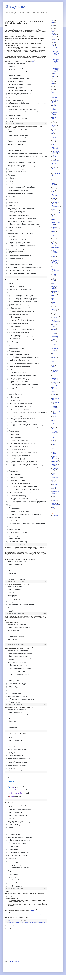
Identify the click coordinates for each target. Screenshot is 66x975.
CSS (53, 187)
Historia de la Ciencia (56, 277)
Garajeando (16, 6)
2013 (53, 86)
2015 (53, 83)
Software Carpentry (55, 455)
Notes (53, 361)
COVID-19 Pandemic (56, 180)
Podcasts (53, 399)
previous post (10, 27)
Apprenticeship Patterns (55, 114)
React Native (54, 426)
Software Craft (54, 456)
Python (53, 419)
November (55, 36)
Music (53, 353)
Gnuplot (53, 265)
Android (53, 106)
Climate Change (55, 148)
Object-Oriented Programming (55, 371)
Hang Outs (54, 274)
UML (53, 496)
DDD (53, 201)
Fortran (53, 248)
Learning (53, 307)
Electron (53, 224)
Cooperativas (54, 178)
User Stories (54, 500)
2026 (53, 20)
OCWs (53, 374)
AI (52, 104)
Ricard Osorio (37, 914)
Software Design (55, 460)
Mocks (53, 343)
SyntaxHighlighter (55, 476)
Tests (40, 922)
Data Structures (55, 196)
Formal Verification (55, 247)
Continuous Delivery (55, 168)
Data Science (54, 195)
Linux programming (55, 316)
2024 (53, 23)
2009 (53, 92)
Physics (53, 397)
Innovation (54, 288)
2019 (53, 31)
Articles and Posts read (56, 120)
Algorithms (54, 105)
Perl (53, 387)
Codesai (53, 159)
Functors (53, 256)
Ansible (53, 109)
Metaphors (54, 334)
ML (52, 340)
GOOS (53, 269)
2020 (53, 30)
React (53, 424)
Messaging (54, 333)
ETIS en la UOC (55, 232)
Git (52, 259)
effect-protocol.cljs (9, 772)
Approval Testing (55, 116)
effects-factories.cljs (10, 799)
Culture (53, 191)
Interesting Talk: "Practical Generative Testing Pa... (56, 70)
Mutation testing (55, 354)
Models (53, 344)
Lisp (53, 318)
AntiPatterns (54, 112)
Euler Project (54, 234)
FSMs (53, 250)
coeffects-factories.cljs (10, 644)
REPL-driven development (54, 432)
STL (53, 470)
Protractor (54, 413)
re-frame (32, 910)
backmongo (54, 125)
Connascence (54, 167)
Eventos (53, 235)
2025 (53, 22)
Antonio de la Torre (9, 916)
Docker (53, 209)
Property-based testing (56, 411)
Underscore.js (54, 497)
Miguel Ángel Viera (22, 916)
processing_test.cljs (10, 888)
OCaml (53, 372)
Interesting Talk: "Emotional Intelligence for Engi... (56, 61)
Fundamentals (54, 257)
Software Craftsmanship (54, 458)
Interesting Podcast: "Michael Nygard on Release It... (56, 57)
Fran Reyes (15, 916)
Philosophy (54, 394)
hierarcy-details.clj (9, 123)
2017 (53, 80)
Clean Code (54, 147)
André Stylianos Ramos (29, 914)
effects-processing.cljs (10, 730)
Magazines (54, 324)
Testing (53, 488)
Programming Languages (54, 409)
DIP (53, 205)
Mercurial (53, 332)
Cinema (53, 143)
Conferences (54, 166)
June (54, 44)
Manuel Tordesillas (31, 916)
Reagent (53, 428)
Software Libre (54, 462)
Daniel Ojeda (21, 914)
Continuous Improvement (54, 172)
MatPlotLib (54, 328)
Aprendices (54, 117)
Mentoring (54, 330)
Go (52, 266)
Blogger (53, 132)
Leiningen (54, 310)
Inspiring (53, 290)
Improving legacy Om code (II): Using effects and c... (56, 48)
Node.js (53, 358)
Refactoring (37, 922)
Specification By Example (55, 469)
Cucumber (54, 188)
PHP (53, 395)
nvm (53, 366)
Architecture (54, 118)
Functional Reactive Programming (55, 254)
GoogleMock (54, 267)
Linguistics (54, 313)
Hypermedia (54, 282)
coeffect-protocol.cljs (10, 613)
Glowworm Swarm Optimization (55, 263)
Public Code (54, 416)
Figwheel (53, 243)
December (55, 34)
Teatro (53, 483)
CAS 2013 (54, 140)
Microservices (54, 337)
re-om (53, 423)
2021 (53, 28)
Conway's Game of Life (56, 175)
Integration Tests (55, 291)
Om (34, 922)
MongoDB (54, 350)
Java (53, 292)
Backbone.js (54, 123)
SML (53, 452)
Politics (53, 401)
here (33, 61)
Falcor (53, 242)
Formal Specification (56, 245)
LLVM (53, 320)
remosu (55, 517)
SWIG (53, 474)
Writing (53, 507)
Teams (53, 481)
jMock (53, 296)
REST (53, 436)
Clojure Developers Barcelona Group (55, 152)
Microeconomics (55, 336)
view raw (44, 123)
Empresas (54, 227)
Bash (53, 126)
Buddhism (54, 137)
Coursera (53, 179)
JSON (53, 299)
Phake (53, 392)
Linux (53, 314)
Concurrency (54, 164)
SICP (53, 447)
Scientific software (55, 443)
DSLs (53, 214)
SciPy (53, 444)
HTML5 (53, 280)
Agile (53, 99)
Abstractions (54, 97)
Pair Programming (55, 382)
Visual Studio (54, 503)
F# (52, 241)
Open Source (54, 378)
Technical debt (54, 484)
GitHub (21, 123)
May (54, 45)
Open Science (54, 376)
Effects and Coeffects (19, 922)
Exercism (53, 239)
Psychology (54, 415)
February (55, 76)
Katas (53, 303)
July (54, 42)
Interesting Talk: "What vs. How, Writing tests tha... (56, 65)
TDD (53, 480)
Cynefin (53, 192)
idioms (53, 283)
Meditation (54, 329)
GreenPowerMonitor (55, 270)
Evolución (54, 236)
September (55, 39)
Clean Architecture (55, 145)
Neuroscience (54, 357)
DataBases (54, 198)
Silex (53, 448)
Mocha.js (53, 341)
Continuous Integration (56, 173)
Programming (54, 407)
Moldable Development (56, 345)
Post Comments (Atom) (14, 961)
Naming (53, 356)
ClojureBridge (54, 153)
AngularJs (54, 108)
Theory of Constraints (56, 491)
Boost (53, 136)
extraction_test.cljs (10, 704)
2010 (53, 91)
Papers (53, 383)
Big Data (53, 130)
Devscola (53, 203)
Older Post (45, 959)
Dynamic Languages (56, 215)
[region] (26, 92)
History (53, 279)
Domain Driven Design (56, 212)
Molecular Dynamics (55, 348)
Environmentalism (55, 230)
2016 (53, 81)
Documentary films (55, 210)
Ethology (53, 231)
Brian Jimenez (56, 513)
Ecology (53, 219)
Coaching (54, 156)
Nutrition (53, 365)
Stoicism (53, 472)
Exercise (53, 238)
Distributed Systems (55, 206)
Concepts (54, 163)
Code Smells (54, 157)
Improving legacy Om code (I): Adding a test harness (56, 53)
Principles (54, 406)
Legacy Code (31, 922)
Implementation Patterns (55, 287)
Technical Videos (55, 485)
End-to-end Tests (25, 922)
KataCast (53, 302)
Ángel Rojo (42, 914)
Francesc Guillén (15, 914)
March (54, 74)
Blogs (53, 133)
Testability (54, 487)
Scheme (53, 440)
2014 (53, 84)
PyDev (53, 417)
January (55, 78)
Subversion (54, 473)
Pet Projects (54, 390)
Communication (55, 160)
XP (52, 508)
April (54, 73)
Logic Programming (55, 321)
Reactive (53, 427)
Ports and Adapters (55, 402)
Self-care (53, 445)
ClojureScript (13, 922)
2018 (53, 33)
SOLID (53, 465)
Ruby (53, 437)
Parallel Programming (56, 385)
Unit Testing (43, 922)
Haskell (53, 275)
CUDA (53, 190)
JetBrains (54, 295)
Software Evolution (55, 461)
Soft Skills (54, 453)
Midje (53, 339)
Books (53, 134)
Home (26, 959)
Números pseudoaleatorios (55, 363)
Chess (53, 141)
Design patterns (55, 202)
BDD (53, 129)
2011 (53, 89)
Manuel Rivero (56, 515)
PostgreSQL (54, 404)
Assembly (54, 122)
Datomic (53, 199)
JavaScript (54, 294)
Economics (54, 220)
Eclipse (53, 218)
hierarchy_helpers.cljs (10, 276)
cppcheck (54, 184)
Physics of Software (55, 398)
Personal (53, 388)
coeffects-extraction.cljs (10, 581)
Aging (53, 102)
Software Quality (55, 464)
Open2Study (54, 379)
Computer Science (55, 161)
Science (53, 441)
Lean (53, 306)
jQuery (53, 298)
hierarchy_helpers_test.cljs (11, 544)
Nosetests (54, 360)
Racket (53, 420)
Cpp (53, 183)
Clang (53, 144)
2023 (53, 25)
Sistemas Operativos (56, 449)
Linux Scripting (55, 317)
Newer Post (8, 959)
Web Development (55, 504)
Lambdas (53, 305)
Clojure (9, 922)
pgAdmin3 (54, 391)
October (55, 37)
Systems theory (55, 477)
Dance (53, 194)
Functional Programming (54, 252)
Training (53, 493)
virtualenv (54, 501)
